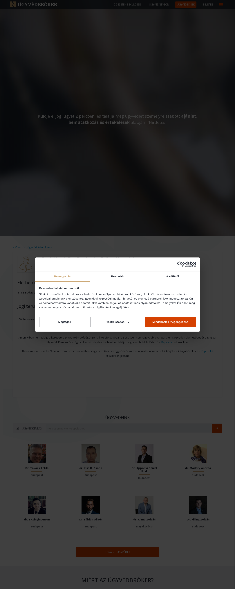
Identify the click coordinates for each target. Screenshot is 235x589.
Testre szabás (117, 321)
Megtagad (64, 321)
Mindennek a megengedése (170, 321)
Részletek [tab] (117, 276)
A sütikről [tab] (172, 276)
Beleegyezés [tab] (62, 276)
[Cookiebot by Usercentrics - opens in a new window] (180, 264)
